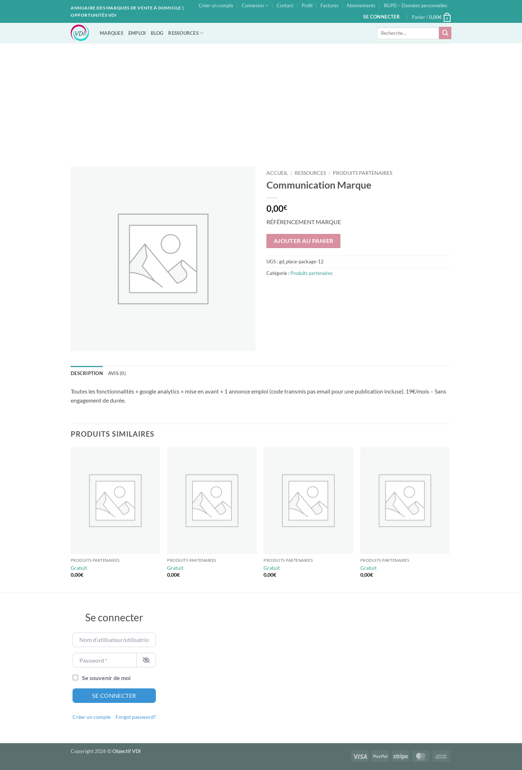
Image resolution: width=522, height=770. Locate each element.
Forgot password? (136, 717)
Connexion (255, 5)
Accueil (277, 173)
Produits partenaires (362, 173)
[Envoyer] (445, 33)
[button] (381, 17)
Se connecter (114, 695)
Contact (285, 5)
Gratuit (79, 568)
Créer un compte (216, 5)
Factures (329, 5)
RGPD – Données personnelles (415, 5)
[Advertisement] (261, 97)
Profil (307, 5)
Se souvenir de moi (106, 677)
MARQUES (111, 33)
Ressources (310, 173)
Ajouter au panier (304, 241)
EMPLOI (137, 33)
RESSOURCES (185, 33)
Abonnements (361, 5)
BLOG (157, 33)
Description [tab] (87, 373)
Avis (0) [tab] (117, 373)
